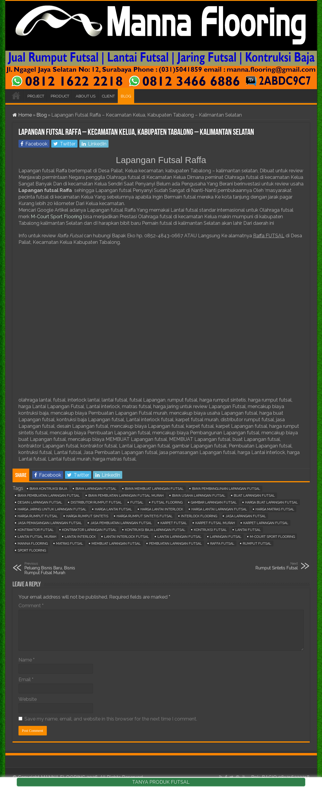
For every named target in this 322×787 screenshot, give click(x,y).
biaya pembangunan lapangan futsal (226, 489)
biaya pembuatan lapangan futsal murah (126, 496)
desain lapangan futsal (40, 502)
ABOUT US (85, 96)
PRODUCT (60, 96)
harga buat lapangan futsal (271, 502)
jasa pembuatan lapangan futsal (121, 523)
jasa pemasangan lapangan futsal (50, 523)
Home (22, 115)
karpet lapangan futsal (265, 523)
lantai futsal (248, 530)
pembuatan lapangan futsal (175, 544)
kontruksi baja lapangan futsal (155, 530)
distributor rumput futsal (96, 502)
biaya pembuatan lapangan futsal (49, 496)
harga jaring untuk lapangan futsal (52, 509)
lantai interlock (80, 537)
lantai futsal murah (37, 537)
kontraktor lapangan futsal (89, 530)
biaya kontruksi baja (48, 489)
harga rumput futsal (38, 516)
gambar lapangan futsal (214, 502)
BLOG (126, 96)
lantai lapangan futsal (179, 537)
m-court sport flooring (272, 537)
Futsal (136, 502)
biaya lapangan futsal (96, 489)
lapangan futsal (226, 537)
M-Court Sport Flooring (56, 216)
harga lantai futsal (113, 509)
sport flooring (32, 550)
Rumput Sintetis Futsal (267, 565)
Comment (31, 605)
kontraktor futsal (36, 530)
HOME (16, 95)
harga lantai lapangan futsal (219, 509)
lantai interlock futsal (126, 537)
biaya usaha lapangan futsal (198, 496)
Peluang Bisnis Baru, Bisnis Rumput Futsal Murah (55, 568)
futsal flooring (167, 502)
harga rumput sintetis (87, 516)
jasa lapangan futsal (245, 516)
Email (25, 679)
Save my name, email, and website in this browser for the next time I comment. (110, 719)
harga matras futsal (275, 509)
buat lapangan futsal (254, 496)
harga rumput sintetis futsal (145, 516)
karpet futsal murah (215, 523)
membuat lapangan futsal (116, 544)
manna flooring (33, 544)
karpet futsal (173, 523)
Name (26, 660)
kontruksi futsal (210, 530)
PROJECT (35, 96)
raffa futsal (222, 544)
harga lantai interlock (161, 509)
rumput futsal (257, 544)
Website (27, 699)
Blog (41, 115)
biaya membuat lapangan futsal (154, 489)
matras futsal (69, 544)
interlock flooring (199, 516)
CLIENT (108, 96)
